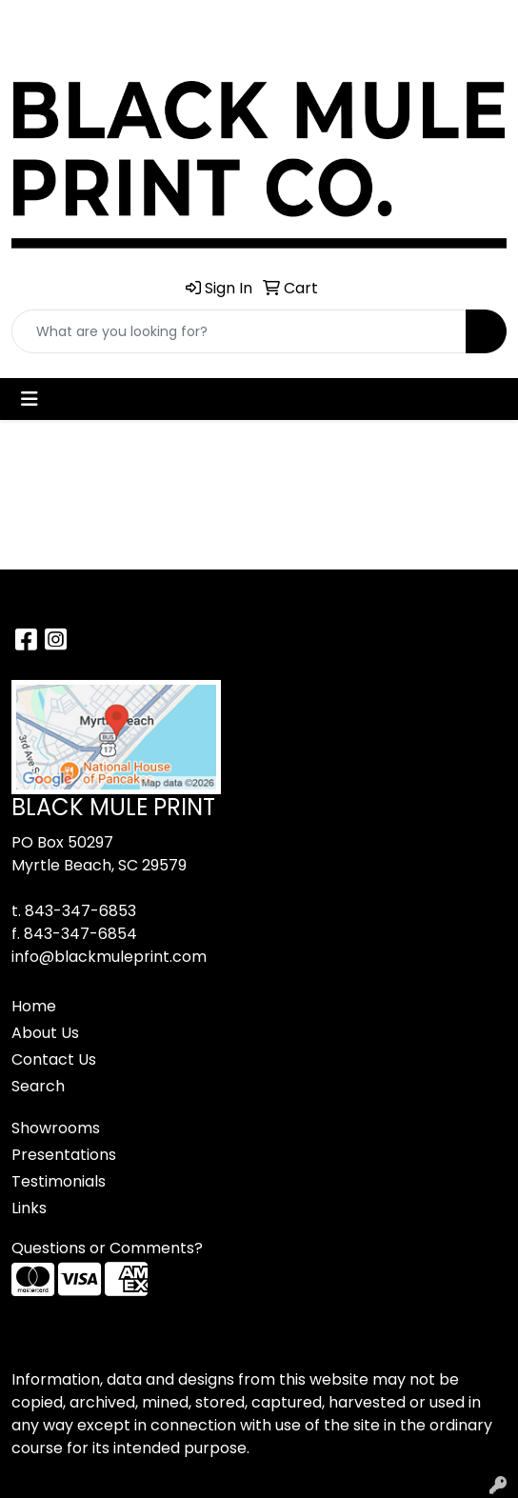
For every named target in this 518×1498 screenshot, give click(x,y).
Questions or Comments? (107, 1248)
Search (38, 1086)
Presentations (63, 1155)
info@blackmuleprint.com (109, 957)
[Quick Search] (239, 331)
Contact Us (53, 1059)
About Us (45, 1033)
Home (33, 1006)
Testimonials (58, 1181)
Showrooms (55, 1128)
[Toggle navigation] (30, 399)
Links (29, 1208)
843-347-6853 (80, 911)
